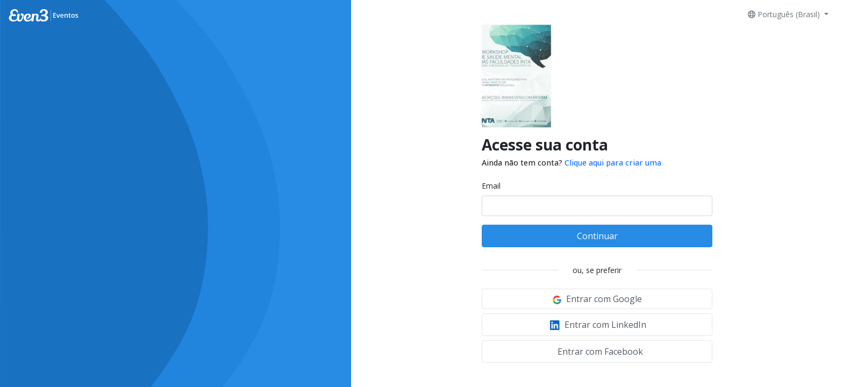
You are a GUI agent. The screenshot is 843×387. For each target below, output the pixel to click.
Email (491, 186)
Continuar (597, 236)
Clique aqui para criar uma (613, 162)
